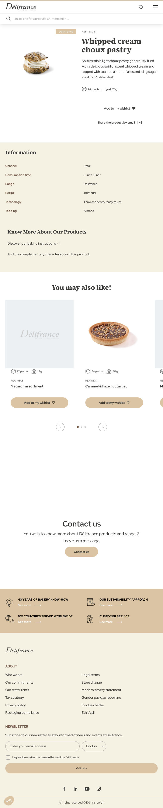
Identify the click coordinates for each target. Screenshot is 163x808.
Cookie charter (93, 705)
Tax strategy (14, 697)
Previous (60, 427)
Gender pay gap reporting (101, 697)
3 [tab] (85, 427)
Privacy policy (15, 705)
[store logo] (20, 6)
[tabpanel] (114, 357)
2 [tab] (81, 427)
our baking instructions (38, 243)
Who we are (13, 675)
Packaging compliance (22, 712)
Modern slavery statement (101, 690)
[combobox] (81, 19)
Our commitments (19, 682)
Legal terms (91, 675)
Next (102, 427)
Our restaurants (17, 690)
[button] (39, 402)
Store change (92, 682)
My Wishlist (140, 7)
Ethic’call (88, 712)
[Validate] (81, 768)
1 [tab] (78, 427)
